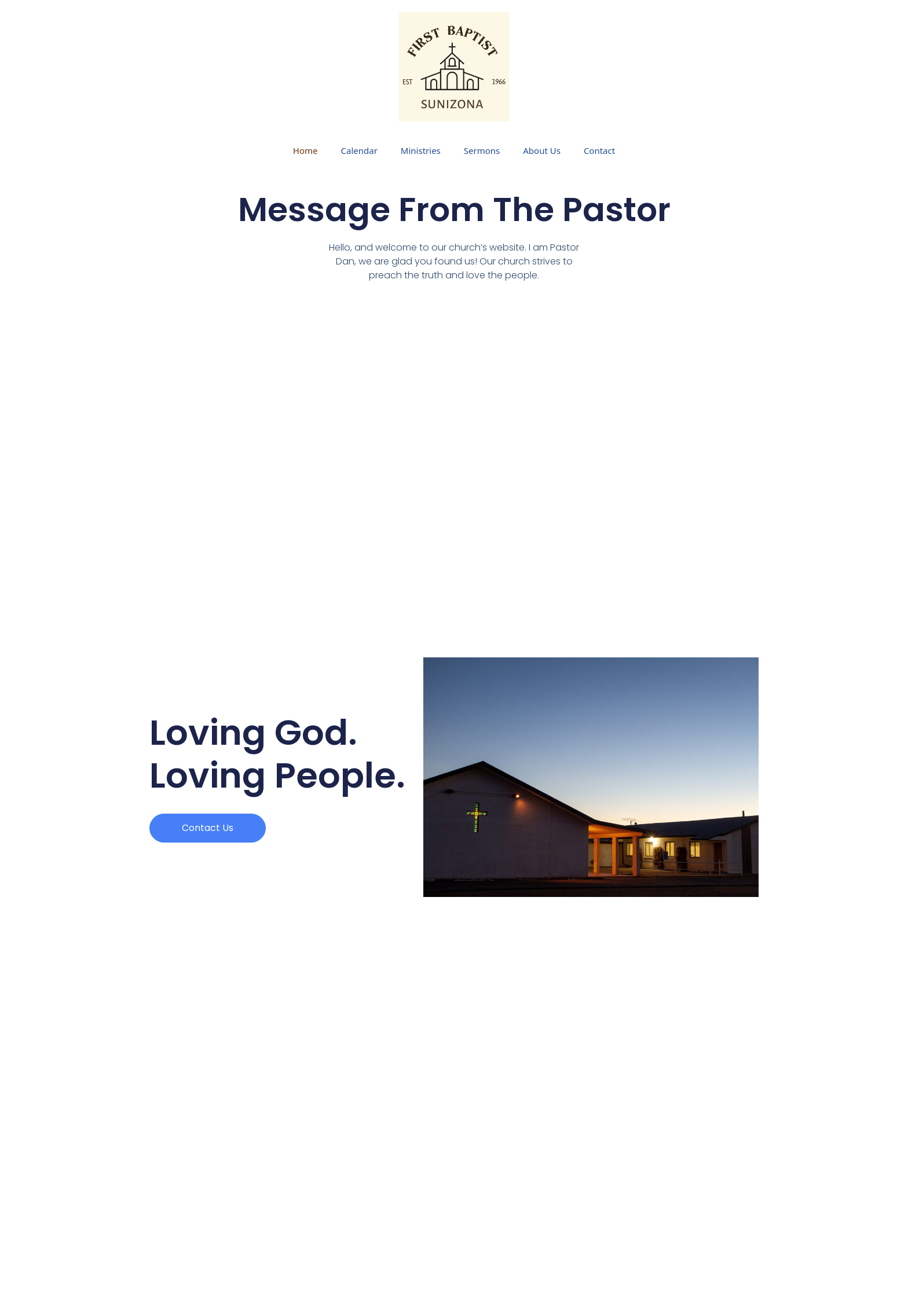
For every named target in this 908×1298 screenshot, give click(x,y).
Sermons (482, 150)
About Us (542, 150)
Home (305, 150)
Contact (599, 150)
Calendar (359, 150)
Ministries (421, 150)
